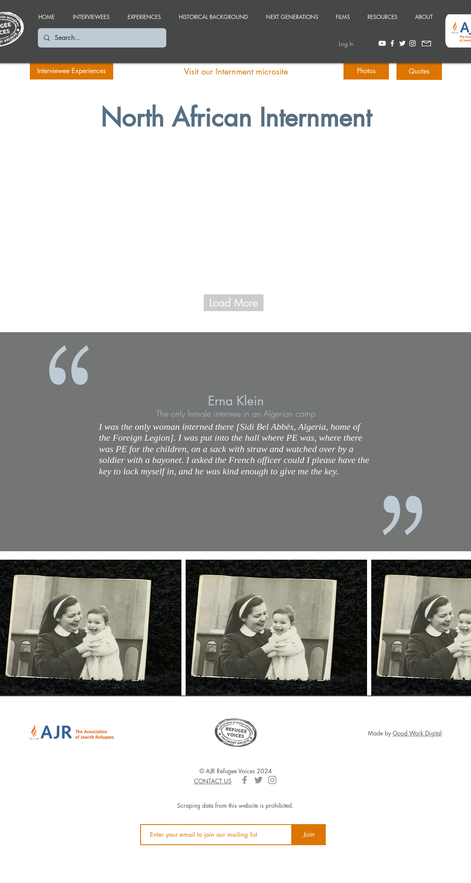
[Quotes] (419, 71)
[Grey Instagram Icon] (272, 780)
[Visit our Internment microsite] (236, 71)
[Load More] (233, 302)
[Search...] (102, 38)
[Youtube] (382, 43)
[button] (144, 13)
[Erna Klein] (235, 401)
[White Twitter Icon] (402, 43)
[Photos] (366, 71)
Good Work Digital (417, 733)
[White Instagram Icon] (412, 43)
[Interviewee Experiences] (71, 71)
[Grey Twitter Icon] (258, 780)
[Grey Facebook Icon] (244, 780)
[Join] (309, 834)
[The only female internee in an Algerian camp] (235, 413)
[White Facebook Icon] (392, 43)
